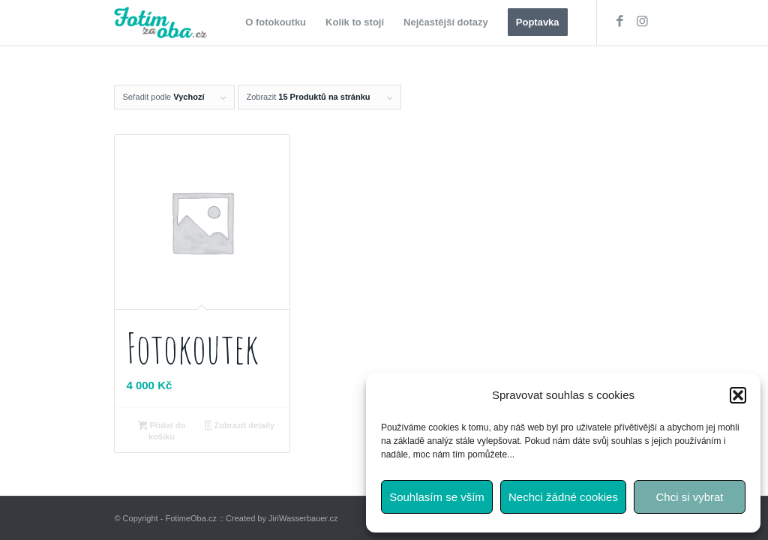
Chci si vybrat (689, 496)
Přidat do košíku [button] (161, 431)
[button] (738, 395)
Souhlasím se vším (436, 496)
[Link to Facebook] (620, 21)
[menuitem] (276, 22)
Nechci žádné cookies (563, 496)
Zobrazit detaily (239, 427)
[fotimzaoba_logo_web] (163, 22)
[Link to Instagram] (643, 21)
